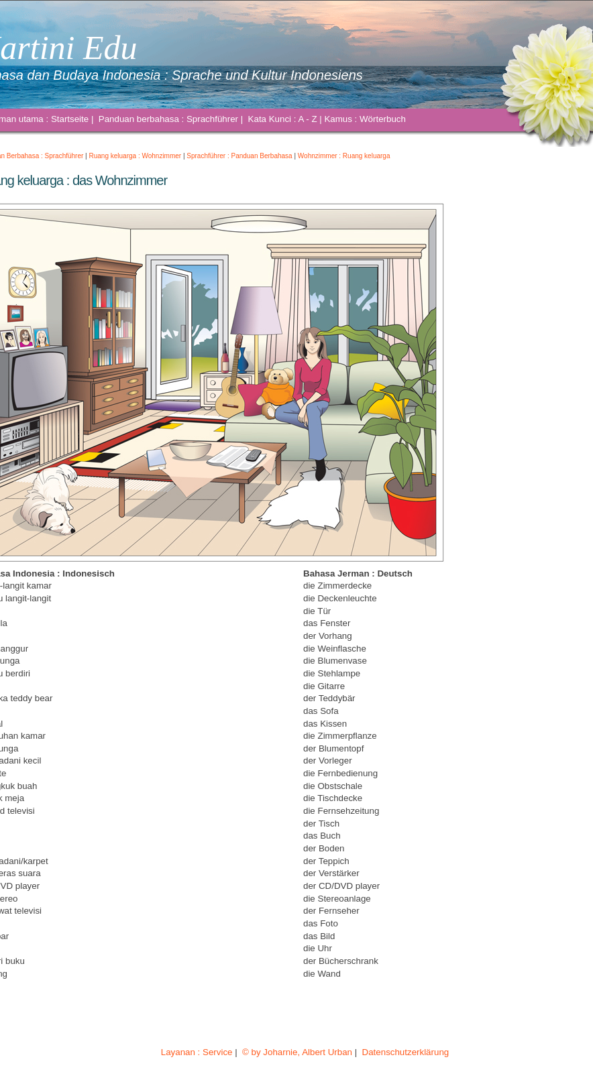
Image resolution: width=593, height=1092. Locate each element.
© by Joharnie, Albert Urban (296, 1052)
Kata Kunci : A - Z (282, 119)
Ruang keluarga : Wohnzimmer (135, 156)
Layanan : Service (196, 1052)
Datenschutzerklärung (405, 1052)
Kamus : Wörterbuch (364, 119)
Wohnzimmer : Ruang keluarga (344, 156)
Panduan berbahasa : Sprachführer (168, 119)
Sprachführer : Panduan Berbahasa (239, 156)
